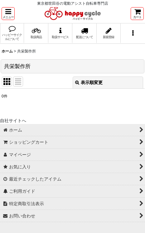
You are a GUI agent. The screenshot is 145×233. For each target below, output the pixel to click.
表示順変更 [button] (89, 82)
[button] (8, 13)
